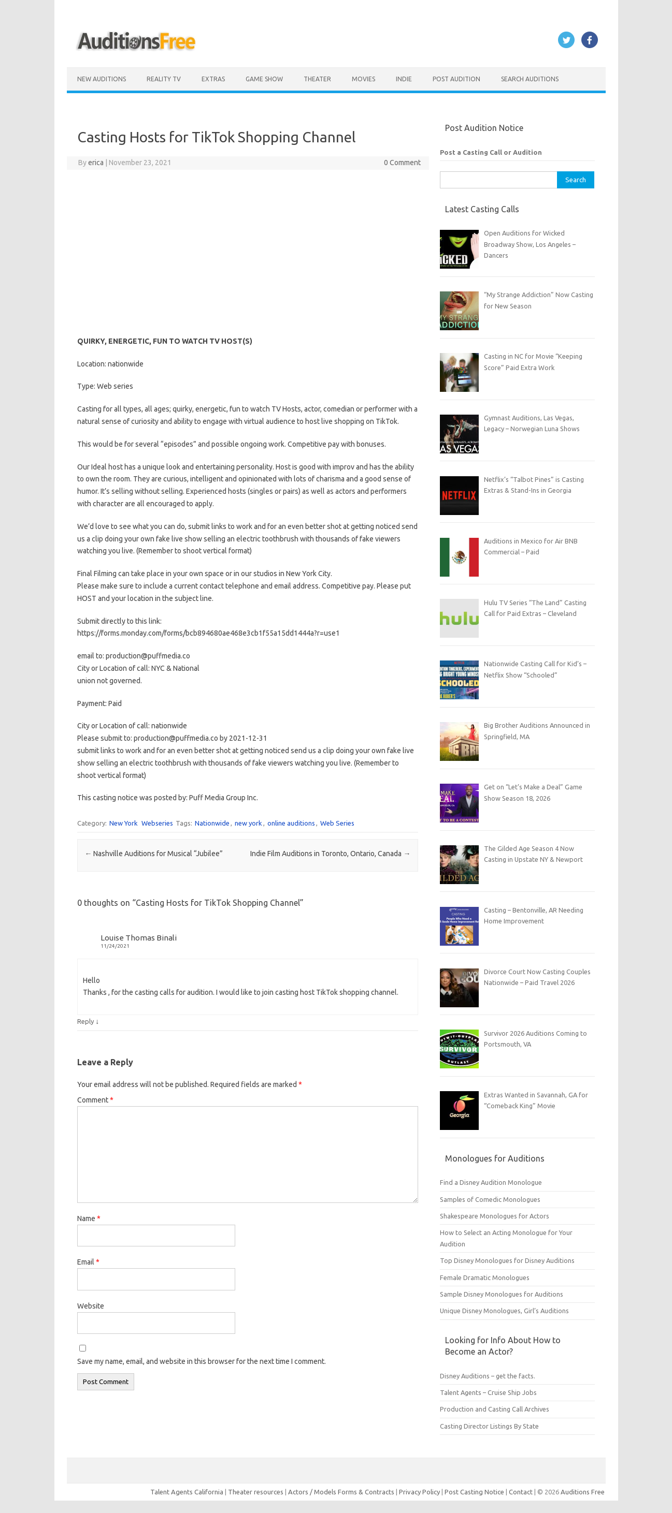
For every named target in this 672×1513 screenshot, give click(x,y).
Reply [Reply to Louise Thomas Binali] (85, 1021)
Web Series (337, 823)
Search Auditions (530, 79)
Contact (521, 1491)
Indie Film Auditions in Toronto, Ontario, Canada (330, 853)
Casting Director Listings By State (489, 1426)
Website (90, 1306)
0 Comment (402, 162)
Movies (363, 79)
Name (89, 1218)
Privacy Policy (420, 1491)
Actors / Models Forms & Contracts (341, 1491)
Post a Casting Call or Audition (491, 152)
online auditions (291, 823)
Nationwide (212, 823)
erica (96, 162)
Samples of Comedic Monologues (490, 1199)
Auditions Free (583, 1491)
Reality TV (164, 79)
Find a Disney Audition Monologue (491, 1182)
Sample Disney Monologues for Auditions (501, 1294)
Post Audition (456, 79)
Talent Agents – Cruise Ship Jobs (488, 1392)
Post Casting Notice (474, 1491)
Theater (317, 79)
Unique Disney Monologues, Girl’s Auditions (504, 1310)
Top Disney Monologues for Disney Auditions (507, 1260)
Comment (95, 1100)
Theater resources (255, 1491)
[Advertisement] (247, 252)
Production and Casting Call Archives (494, 1409)
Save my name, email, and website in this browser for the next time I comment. (201, 1361)
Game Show (264, 79)
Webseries (157, 823)
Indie (404, 79)
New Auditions (101, 79)
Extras (213, 79)
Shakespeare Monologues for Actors (494, 1216)
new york (248, 823)
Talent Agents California (186, 1491)
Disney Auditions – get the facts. (487, 1375)
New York (123, 823)
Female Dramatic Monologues (485, 1277)
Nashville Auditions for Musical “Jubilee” (153, 853)
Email (88, 1262)
